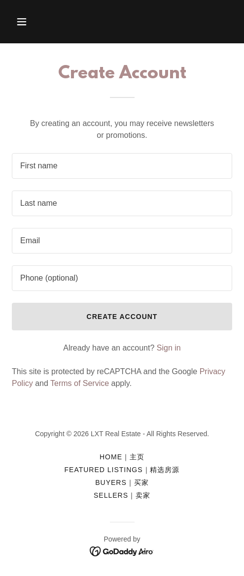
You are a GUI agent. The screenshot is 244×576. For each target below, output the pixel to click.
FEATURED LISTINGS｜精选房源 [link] (122, 470)
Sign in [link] (169, 348)
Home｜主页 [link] (122, 457)
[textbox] (122, 166)
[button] (28, 22)
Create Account (122, 316)
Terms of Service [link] (79, 383)
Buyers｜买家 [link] (122, 482)
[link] (122, 550)
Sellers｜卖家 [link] (122, 495)
